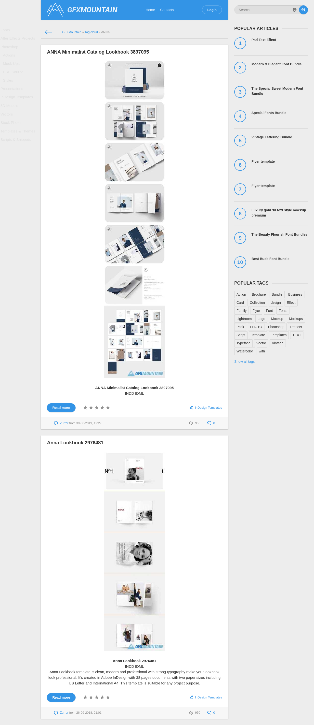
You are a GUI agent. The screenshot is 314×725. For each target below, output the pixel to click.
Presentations (13, 100)
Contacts (167, 10)
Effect (291, 302)
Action (241, 294)
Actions (10, 61)
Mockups (296, 319)
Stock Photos (12, 140)
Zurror (64, 423)
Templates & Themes (18, 150)
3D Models (10, 120)
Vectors (8, 130)
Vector (261, 343)
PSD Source (14, 80)
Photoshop (10, 51)
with (262, 351)
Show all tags (244, 361)
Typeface (243, 343)
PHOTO (256, 327)
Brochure (259, 294)
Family (241, 311)
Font (269, 311)
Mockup (277, 319)
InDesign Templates (17, 110)
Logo (261, 319)
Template (258, 335)
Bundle (277, 294)
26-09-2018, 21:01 (89, 712)
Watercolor (244, 351)
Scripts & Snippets (16, 160)
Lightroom (244, 319)
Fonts (6, 31)
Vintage (277, 343)
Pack (240, 327)
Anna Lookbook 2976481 (75, 442)
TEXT (296, 335)
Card (240, 302)
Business (295, 294)
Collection (257, 302)
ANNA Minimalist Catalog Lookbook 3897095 (98, 52)
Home (150, 10)
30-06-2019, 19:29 (89, 423)
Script (240, 335)
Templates (279, 335)
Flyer (256, 311)
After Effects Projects (18, 41)
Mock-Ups (12, 70)
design (276, 302)
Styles (9, 90)
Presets (296, 327)
